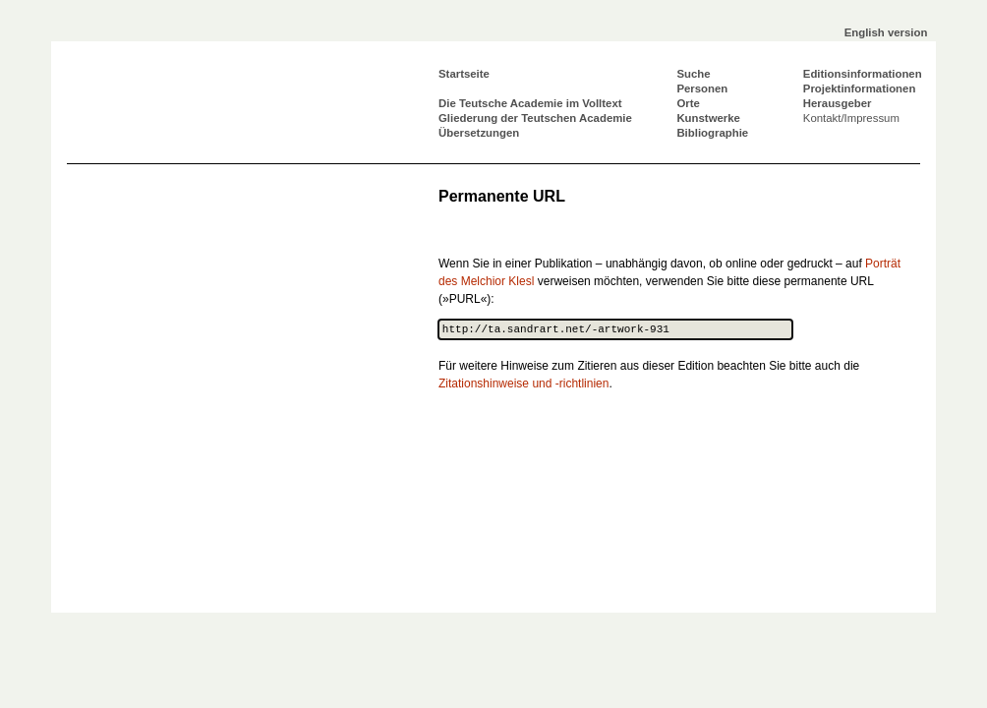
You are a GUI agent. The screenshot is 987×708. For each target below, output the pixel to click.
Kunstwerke (708, 118)
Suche (693, 74)
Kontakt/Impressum (851, 118)
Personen (701, 88)
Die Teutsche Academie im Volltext (530, 103)
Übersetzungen (478, 133)
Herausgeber (837, 103)
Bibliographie (712, 133)
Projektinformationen (859, 88)
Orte (687, 103)
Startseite (464, 74)
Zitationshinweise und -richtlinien (523, 383)
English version (886, 32)
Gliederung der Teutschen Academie (535, 118)
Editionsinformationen (862, 74)
